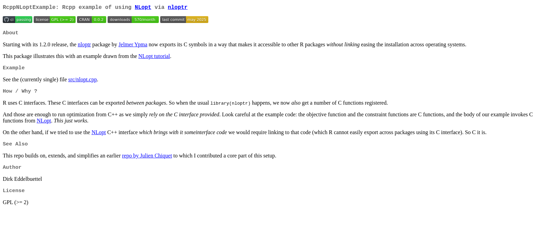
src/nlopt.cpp (82, 82)
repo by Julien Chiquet (147, 160)
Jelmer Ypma (133, 46)
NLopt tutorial (154, 58)
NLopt (143, 8)
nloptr (178, 8)
